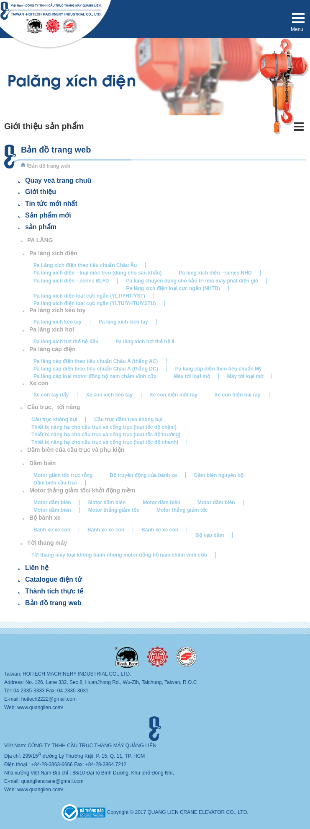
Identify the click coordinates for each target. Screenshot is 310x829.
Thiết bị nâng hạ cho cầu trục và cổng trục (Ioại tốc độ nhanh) (104, 442)
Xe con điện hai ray (238, 395)
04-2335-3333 (29, 691)
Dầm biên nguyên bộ (218, 475)
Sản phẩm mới (48, 215)
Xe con (39, 383)
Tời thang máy (47, 542)
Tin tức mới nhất (51, 203)
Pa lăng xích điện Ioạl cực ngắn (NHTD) (173, 288)
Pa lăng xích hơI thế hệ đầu (65, 342)
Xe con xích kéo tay (109, 395)
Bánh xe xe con (51, 530)
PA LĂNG (40, 240)
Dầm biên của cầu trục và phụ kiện (75, 449)
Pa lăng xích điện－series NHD (215, 273)
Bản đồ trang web (53, 602)
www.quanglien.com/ (40, 707)
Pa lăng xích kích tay (123, 322)
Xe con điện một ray (173, 395)
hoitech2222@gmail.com (49, 699)
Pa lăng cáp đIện (52, 349)
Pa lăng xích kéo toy (57, 310)
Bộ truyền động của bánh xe (143, 475)
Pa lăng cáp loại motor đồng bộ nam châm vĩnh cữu (94, 376)
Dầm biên (42, 463)
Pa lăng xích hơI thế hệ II (144, 342)
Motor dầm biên (52, 502)
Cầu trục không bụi (54, 419)
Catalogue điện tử (53, 579)
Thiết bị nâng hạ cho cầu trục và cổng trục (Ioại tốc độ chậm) (104, 427)
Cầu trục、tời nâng (53, 407)
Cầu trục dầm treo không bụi (128, 419)
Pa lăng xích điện (53, 253)
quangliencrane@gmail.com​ (52, 781)
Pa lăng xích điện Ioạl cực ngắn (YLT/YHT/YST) (89, 296)
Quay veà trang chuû (58, 180)
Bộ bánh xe (45, 517)
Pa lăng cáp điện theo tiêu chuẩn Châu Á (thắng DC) (95, 369)
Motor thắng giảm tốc (113, 510)
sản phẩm (40, 227)
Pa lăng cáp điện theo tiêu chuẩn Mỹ (218, 369)
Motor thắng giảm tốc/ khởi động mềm (82, 490)
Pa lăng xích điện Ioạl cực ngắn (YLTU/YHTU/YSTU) (94, 303)
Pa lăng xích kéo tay (57, 322)
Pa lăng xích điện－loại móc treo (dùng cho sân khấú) (97, 273)
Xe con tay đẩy (51, 395)
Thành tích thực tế (54, 591)
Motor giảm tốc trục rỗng (62, 475)
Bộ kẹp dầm (209, 535)
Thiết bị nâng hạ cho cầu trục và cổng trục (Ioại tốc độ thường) (105, 435)
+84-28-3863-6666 (52, 764)
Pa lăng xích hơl (51, 329)
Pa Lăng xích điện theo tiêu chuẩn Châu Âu (85, 265)
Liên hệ (37, 567)
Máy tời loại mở (192, 376)
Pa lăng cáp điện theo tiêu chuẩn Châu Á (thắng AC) (95, 361)
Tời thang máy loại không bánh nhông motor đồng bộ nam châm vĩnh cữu (119, 555)
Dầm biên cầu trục (55, 483)
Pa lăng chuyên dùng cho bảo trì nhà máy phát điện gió (192, 281)
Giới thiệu (40, 191)
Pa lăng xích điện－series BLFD (71, 281)
